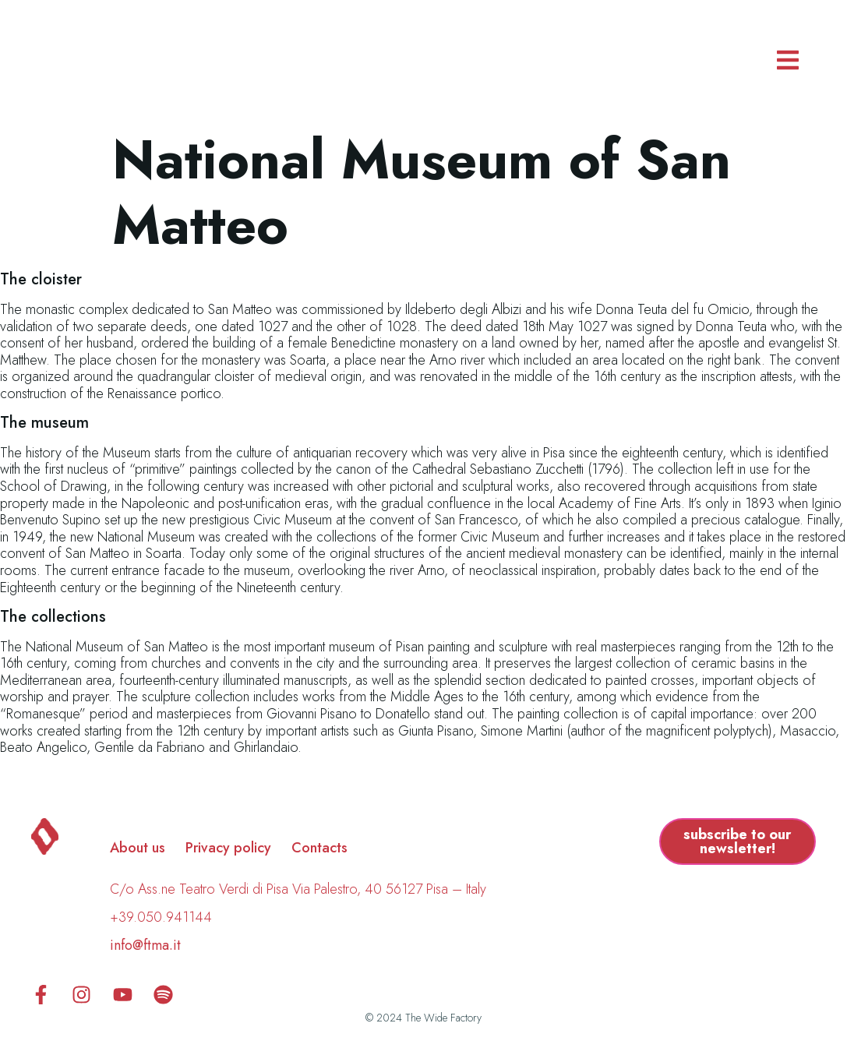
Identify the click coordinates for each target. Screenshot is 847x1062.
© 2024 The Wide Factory (423, 1017)
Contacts (319, 848)
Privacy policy (228, 848)
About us (137, 848)
